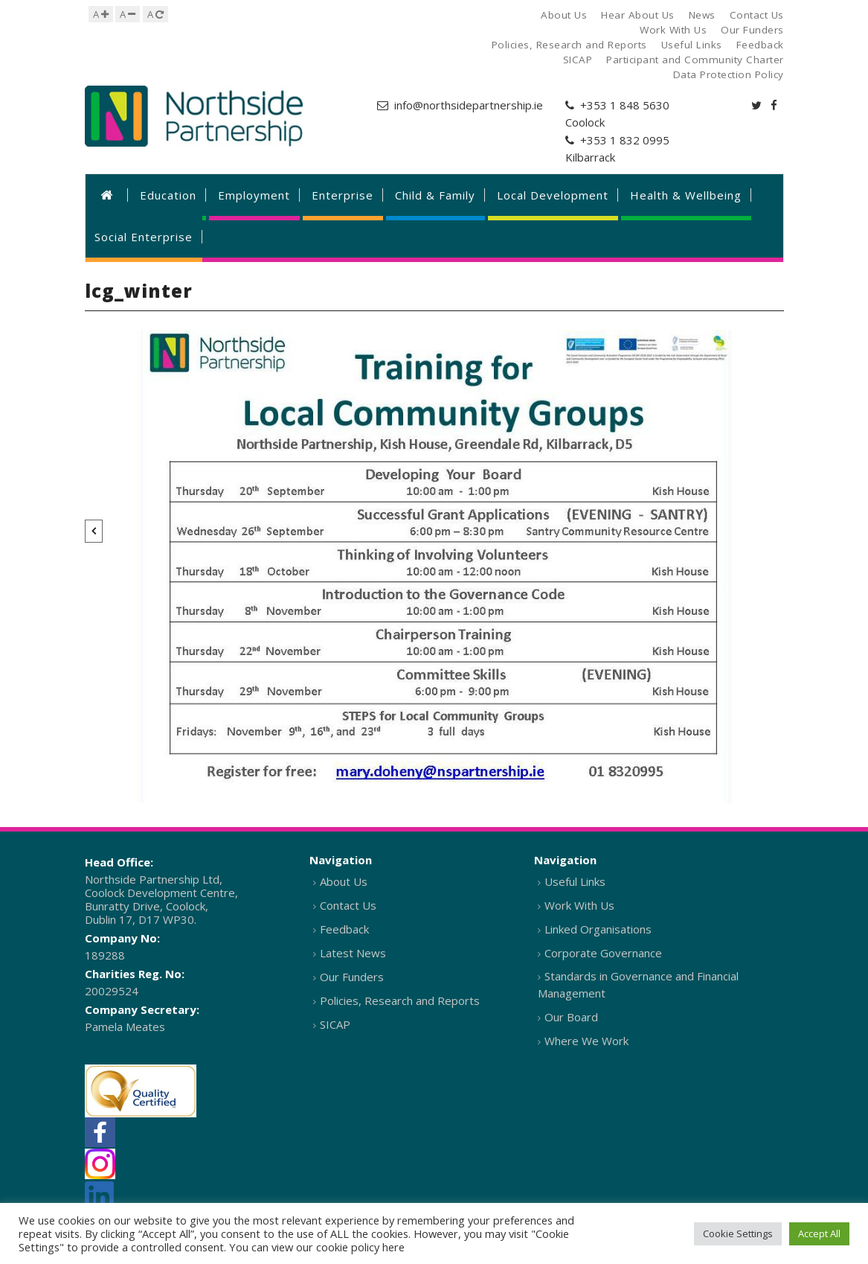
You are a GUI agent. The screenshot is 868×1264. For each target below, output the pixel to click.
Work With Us (579, 905)
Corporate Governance (603, 952)
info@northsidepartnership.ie (468, 105)
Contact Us (348, 905)
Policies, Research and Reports (400, 1000)
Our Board (571, 1016)
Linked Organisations (598, 929)
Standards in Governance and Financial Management (638, 984)
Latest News (353, 952)
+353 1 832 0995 (624, 140)
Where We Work (586, 1040)
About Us (343, 881)
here (393, 1246)
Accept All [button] (819, 1233)
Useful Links (574, 881)
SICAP (335, 1024)
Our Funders (352, 976)
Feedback (344, 929)
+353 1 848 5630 (624, 105)
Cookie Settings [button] (738, 1233)
